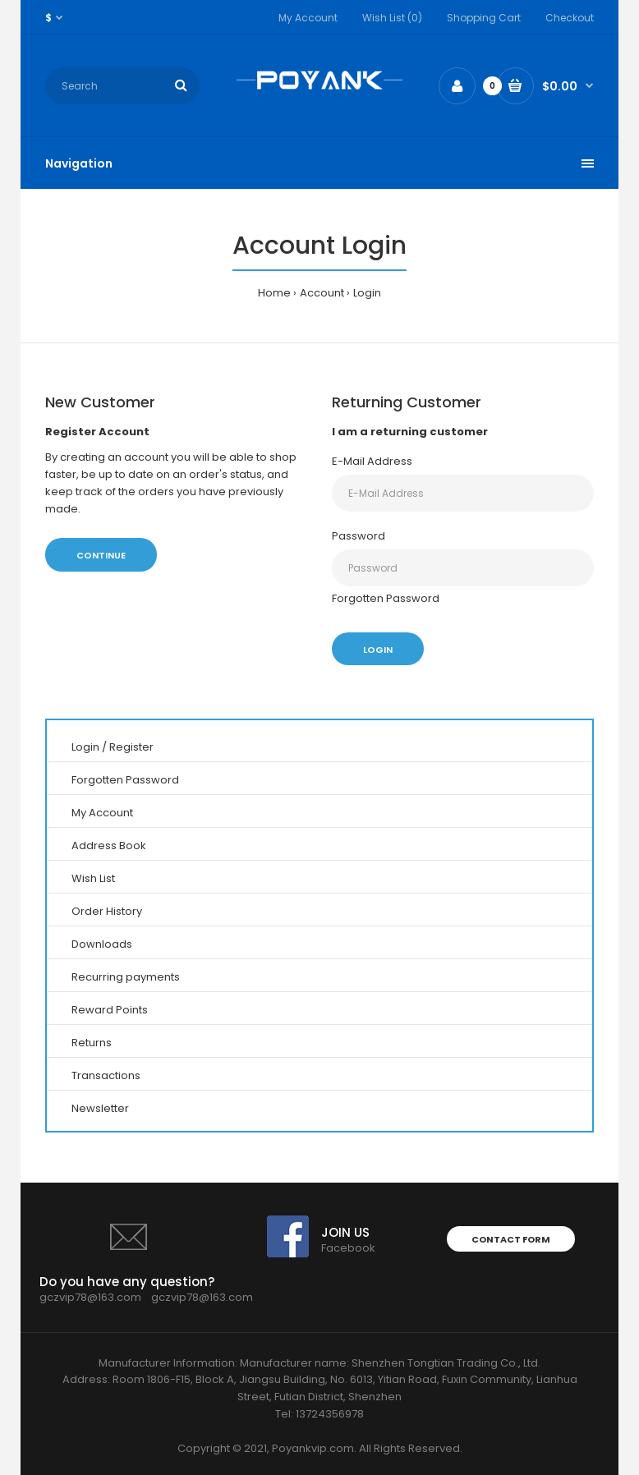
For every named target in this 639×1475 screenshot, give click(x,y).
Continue (101, 555)
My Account (308, 18)
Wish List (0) (392, 18)
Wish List (93, 878)
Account (322, 293)
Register (131, 747)
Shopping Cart (484, 18)
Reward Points (109, 1010)
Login (367, 293)
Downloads (101, 944)
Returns (91, 1042)
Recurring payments (125, 977)
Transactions (105, 1075)
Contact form (510, 1239)
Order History (106, 911)
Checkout (569, 18)
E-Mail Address (372, 461)
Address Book (108, 845)
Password (358, 536)
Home (274, 293)
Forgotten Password (385, 598)
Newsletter (100, 1108)
